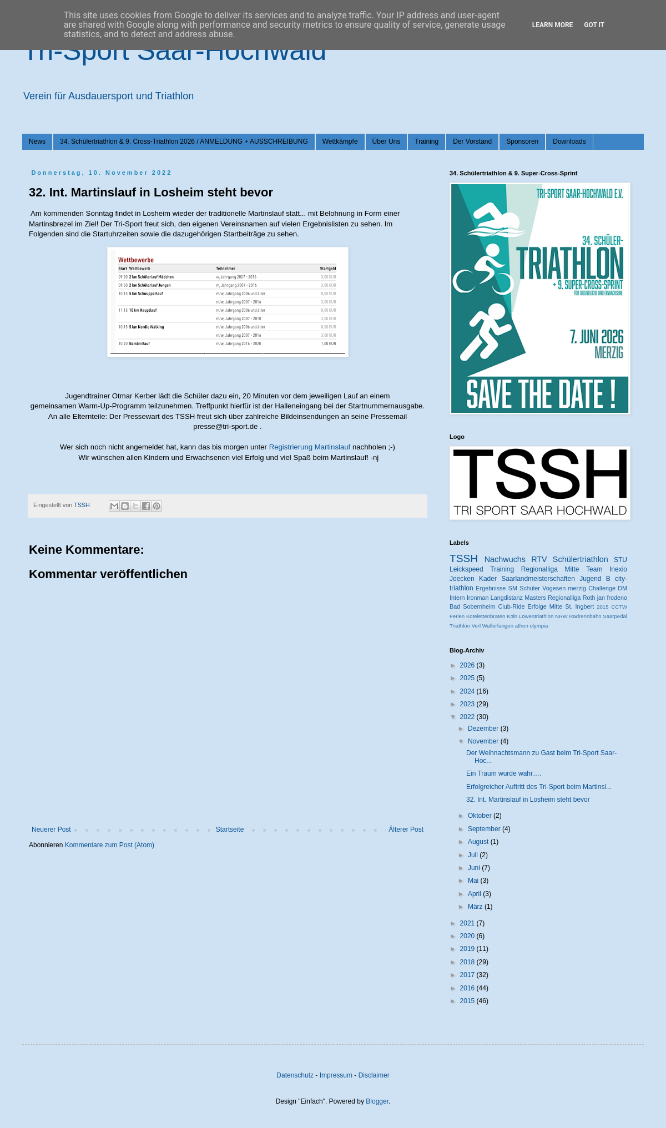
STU (620, 560)
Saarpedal (615, 616)
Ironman (478, 597)
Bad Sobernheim (472, 606)
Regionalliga (564, 597)
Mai (474, 880)
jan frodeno (612, 597)
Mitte (555, 606)
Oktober (480, 816)
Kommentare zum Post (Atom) (109, 845)
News (37, 141)
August (479, 842)
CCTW (619, 607)
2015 (602, 607)
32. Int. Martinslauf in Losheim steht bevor (528, 799)
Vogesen (554, 588)
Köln (512, 616)
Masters (535, 597)
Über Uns (386, 141)
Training (426, 141)
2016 (468, 988)
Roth (589, 597)
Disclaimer (374, 1075)
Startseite (230, 829)
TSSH (464, 558)
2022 (468, 717)
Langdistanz (507, 597)
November (484, 741)
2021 (468, 923)
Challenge (601, 588)
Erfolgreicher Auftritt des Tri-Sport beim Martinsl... (539, 787)
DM (622, 588)
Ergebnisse (491, 588)
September (485, 829)
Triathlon (460, 626)
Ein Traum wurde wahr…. (503, 773)
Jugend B (594, 579)
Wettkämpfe (340, 141)
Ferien (457, 616)
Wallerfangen (497, 626)
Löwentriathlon (536, 616)
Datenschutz (295, 1075)
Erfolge (537, 606)
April (475, 894)
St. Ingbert (579, 606)
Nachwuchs (505, 559)
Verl (476, 626)
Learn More (552, 25)
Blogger (377, 1101)
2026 (468, 665)
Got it (594, 25)
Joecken (462, 579)
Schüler (529, 588)
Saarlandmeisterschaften (538, 579)
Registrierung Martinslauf (310, 447)
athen (521, 626)
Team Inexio (606, 569)
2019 (468, 949)
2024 (468, 691)
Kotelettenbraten (485, 616)
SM (512, 588)
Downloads (569, 141)
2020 (468, 936)
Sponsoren (522, 141)
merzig (577, 588)
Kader (488, 579)
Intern (457, 597)
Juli (474, 855)
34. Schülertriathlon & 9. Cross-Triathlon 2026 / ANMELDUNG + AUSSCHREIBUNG (184, 141)
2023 (468, 704)
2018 (468, 962)
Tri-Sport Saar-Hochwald (174, 50)
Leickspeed (466, 569)
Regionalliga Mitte (550, 569)
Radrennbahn (585, 616)
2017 (468, 975)
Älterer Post (406, 829)
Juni (475, 868)
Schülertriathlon (580, 559)
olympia (538, 626)
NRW (561, 616)
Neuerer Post (51, 829)
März (476, 907)
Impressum (336, 1075)
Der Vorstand (472, 141)
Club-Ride (511, 606)
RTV (539, 559)
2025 (468, 678)
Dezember (484, 728)
